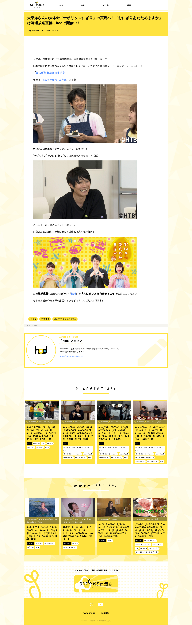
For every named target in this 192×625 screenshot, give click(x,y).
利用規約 (105, 613)
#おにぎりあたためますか (65, 319)
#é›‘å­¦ (37, 547)
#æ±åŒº (30, 447)
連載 (129, 5)
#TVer (47, 447)
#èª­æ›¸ (110, 541)
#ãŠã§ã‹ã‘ (150, 541)
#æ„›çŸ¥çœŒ (88, 454)
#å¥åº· (75, 543)
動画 (35, 325)
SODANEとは (89, 613)
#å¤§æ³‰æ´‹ (68, 458)
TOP (28, 325)
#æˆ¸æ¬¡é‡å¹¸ (80, 458)
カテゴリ (106, 5)
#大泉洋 (32, 319)
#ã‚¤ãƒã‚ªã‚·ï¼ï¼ (142, 544)
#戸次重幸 (45, 319)
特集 (83, 5)
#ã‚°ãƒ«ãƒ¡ (40, 447)
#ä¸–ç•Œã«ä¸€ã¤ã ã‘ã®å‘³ (146, 552)
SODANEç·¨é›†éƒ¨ (153, 519)
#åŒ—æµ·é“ (49, 543)
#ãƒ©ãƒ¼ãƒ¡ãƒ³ (158, 544)
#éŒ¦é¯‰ (36, 443)
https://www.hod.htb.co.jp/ (71, 355)
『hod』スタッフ (51, 30)
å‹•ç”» (29, 443)
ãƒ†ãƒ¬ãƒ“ (67, 543)
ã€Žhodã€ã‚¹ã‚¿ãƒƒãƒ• (47, 422)
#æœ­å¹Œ (50, 443)
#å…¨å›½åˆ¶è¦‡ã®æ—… (73, 454)
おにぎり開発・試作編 (54, 79)
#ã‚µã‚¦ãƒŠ (39, 543)
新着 (61, 5)
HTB (136, 548)
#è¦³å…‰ (30, 547)
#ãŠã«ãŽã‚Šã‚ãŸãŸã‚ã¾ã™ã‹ (77, 448)
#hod (43, 443)
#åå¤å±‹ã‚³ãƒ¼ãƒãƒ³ (144, 458)
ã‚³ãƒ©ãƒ (30, 543)
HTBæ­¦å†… (114, 519)
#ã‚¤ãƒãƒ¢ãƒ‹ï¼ (70, 547)
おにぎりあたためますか (50, 72)
